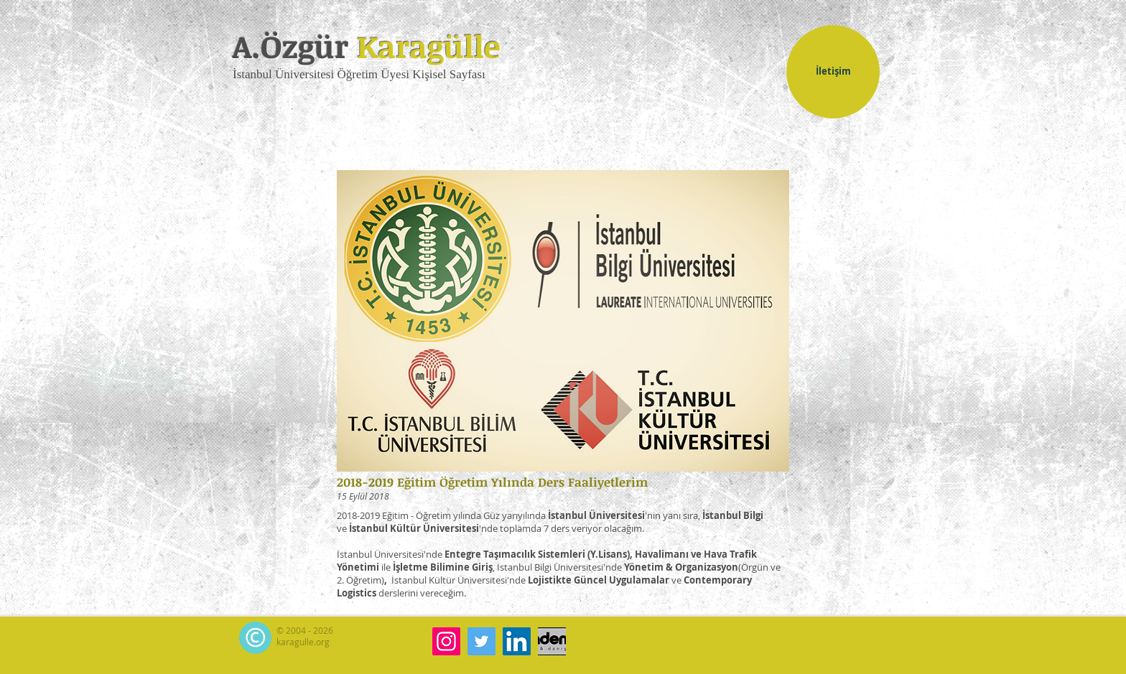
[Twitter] (481, 641)
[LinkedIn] (517, 641)
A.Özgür (367, 46)
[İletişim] (833, 71)
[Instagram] (446, 641)
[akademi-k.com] (552, 641)
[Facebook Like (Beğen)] (844, 639)
